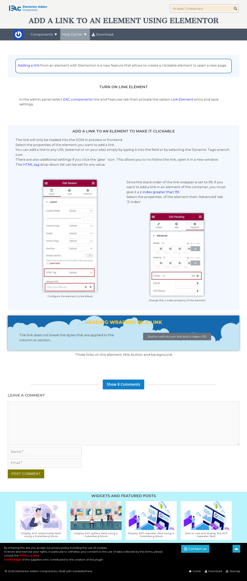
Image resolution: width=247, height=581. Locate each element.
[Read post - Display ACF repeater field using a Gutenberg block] (151, 535)
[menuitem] (44, 34)
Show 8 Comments (123, 384)
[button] (195, 549)
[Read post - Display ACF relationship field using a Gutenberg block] (41, 535)
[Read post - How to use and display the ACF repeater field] (206, 535)
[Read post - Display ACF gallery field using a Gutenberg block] (96, 535)
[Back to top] (236, 549)
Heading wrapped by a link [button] (123, 322)
